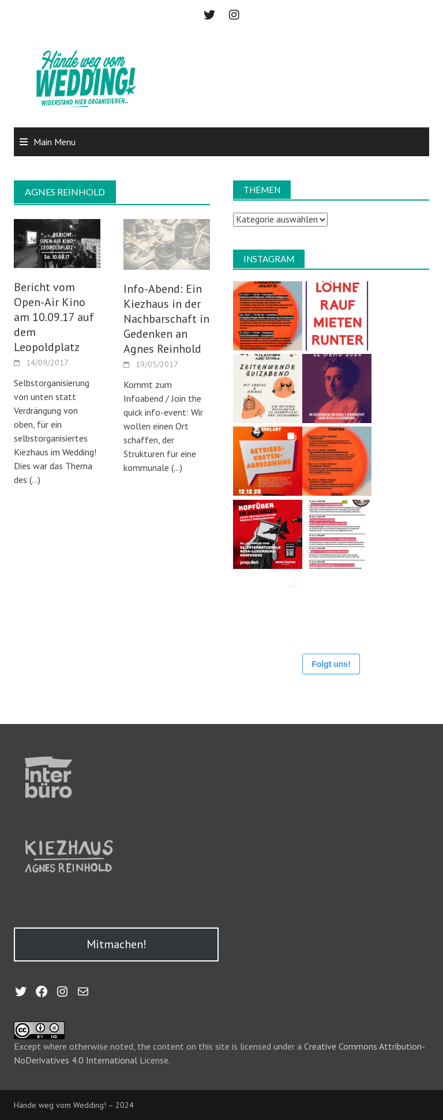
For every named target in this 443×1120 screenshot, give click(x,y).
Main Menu (54, 142)
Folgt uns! (331, 664)
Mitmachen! (117, 944)
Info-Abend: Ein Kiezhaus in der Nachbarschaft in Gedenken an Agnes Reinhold (166, 318)
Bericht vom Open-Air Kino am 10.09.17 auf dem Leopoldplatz (54, 317)
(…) (33, 479)
